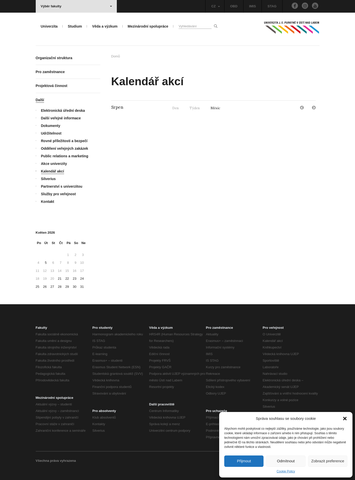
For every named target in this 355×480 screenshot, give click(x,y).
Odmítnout (286, 461)
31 (82, 287)
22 (67, 278)
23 (74, 278)
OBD (233, 6)
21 (59, 278)
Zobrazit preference (327, 461)
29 (67, 287)
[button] (344, 418)
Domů (115, 56)
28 (59, 287)
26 (45, 287)
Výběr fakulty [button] (76, 6)
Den (175, 108)
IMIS (252, 6)
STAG (272, 6)
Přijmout (244, 461)
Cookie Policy (286, 471)
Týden (195, 108)
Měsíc (215, 108)
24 (82, 278)
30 (74, 287)
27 (52, 287)
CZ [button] (215, 6)
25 (37, 287)
